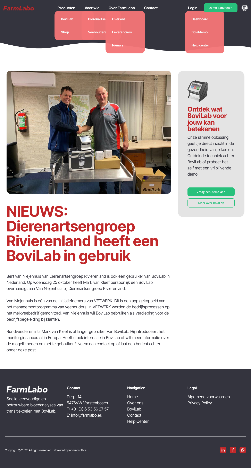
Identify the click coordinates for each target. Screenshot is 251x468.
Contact (151, 8)
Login (193, 8)
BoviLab (134, 409)
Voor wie (92, 8)
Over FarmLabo (122, 8)
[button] (245, 7)
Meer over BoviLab (211, 203)
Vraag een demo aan (211, 192)
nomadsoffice (77, 450)
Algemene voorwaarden (208, 396)
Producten (66, 8)
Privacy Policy (199, 402)
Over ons (135, 402)
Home (132, 396)
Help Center (138, 421)
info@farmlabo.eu (86, 415)
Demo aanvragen (220, 8)
